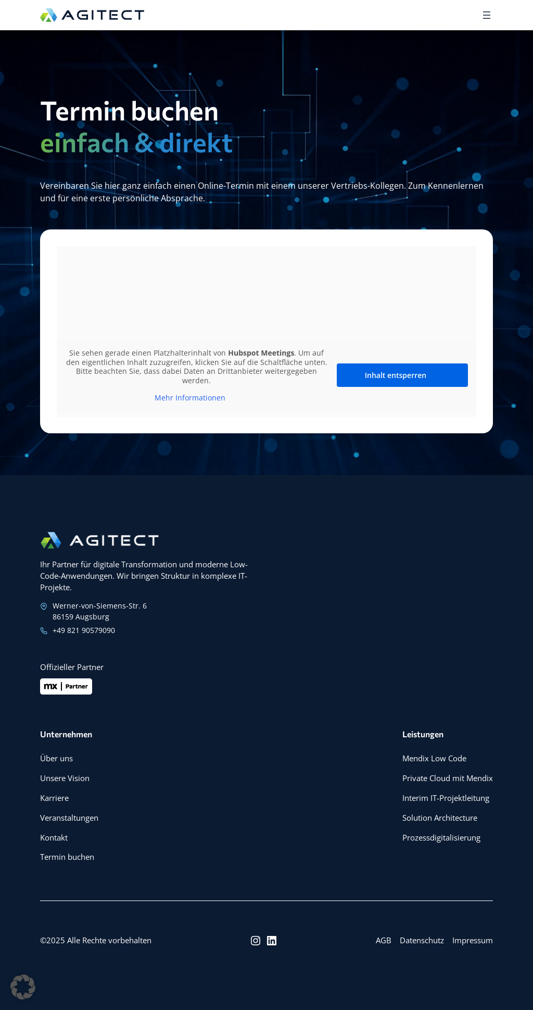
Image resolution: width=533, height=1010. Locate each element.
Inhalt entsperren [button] (395, 375)
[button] (23, 987)
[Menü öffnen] (486, 15)
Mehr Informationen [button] (190, 398)
